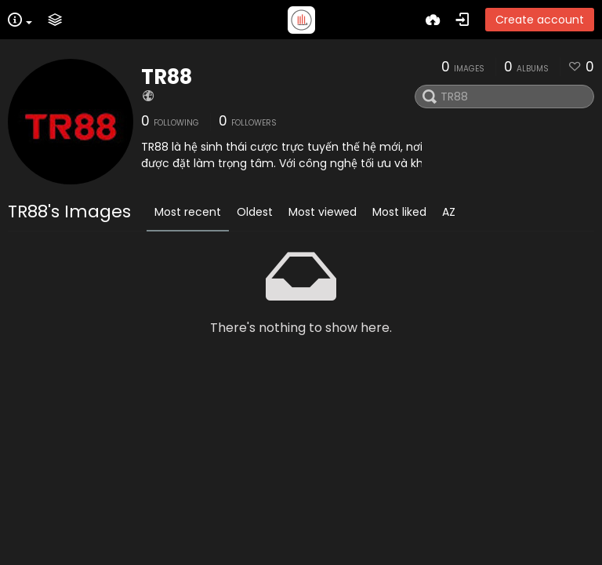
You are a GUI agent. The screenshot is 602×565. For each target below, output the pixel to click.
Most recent (187, 212)
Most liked (399, 212)
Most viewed (322, 212)
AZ (448, 212)
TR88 (166, 77)
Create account (539, 19)
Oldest (255, 212)
